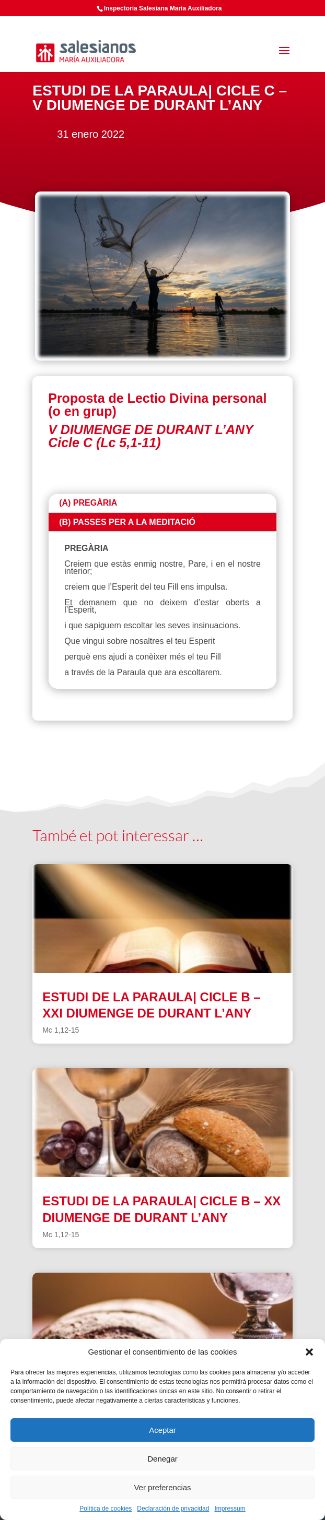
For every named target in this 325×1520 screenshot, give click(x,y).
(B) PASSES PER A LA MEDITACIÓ (127, 522)
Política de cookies (105, 1508)
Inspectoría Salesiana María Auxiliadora (163, 8)
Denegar (162, 1458)
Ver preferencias (162, 1487)
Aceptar (162, 1430)
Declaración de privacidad (173, 1508)
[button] (309, 1352)
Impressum (229, 1508)
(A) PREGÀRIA (88, 502)
